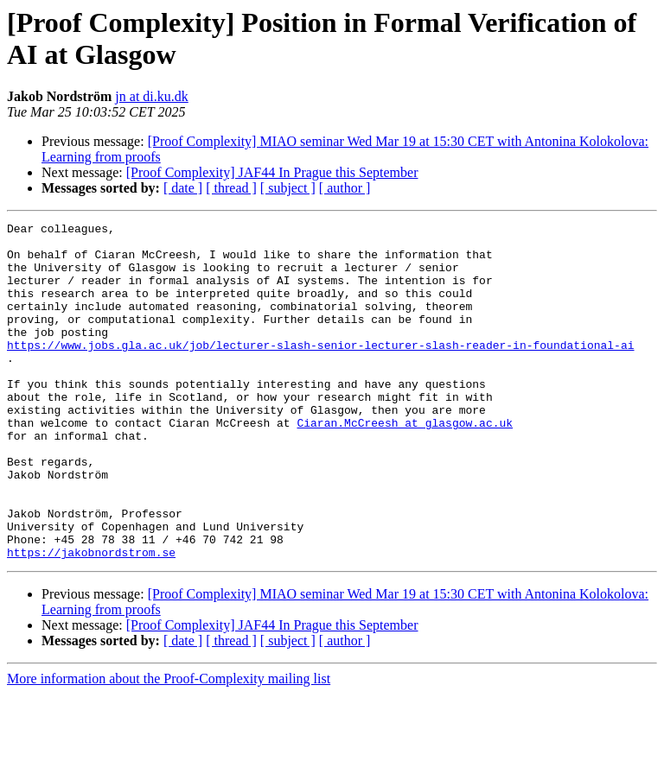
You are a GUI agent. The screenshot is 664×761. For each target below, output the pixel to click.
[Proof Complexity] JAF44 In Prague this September (272, 172)
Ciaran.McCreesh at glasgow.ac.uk (405, 464)
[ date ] (182, 188)
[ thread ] (231, 188)
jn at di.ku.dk (151, 96)
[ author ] (345, 188)
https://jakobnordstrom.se (91, 619)
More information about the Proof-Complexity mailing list (168, 746)
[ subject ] (288, 188)
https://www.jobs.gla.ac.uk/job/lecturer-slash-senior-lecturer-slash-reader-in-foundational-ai (320, 370)
